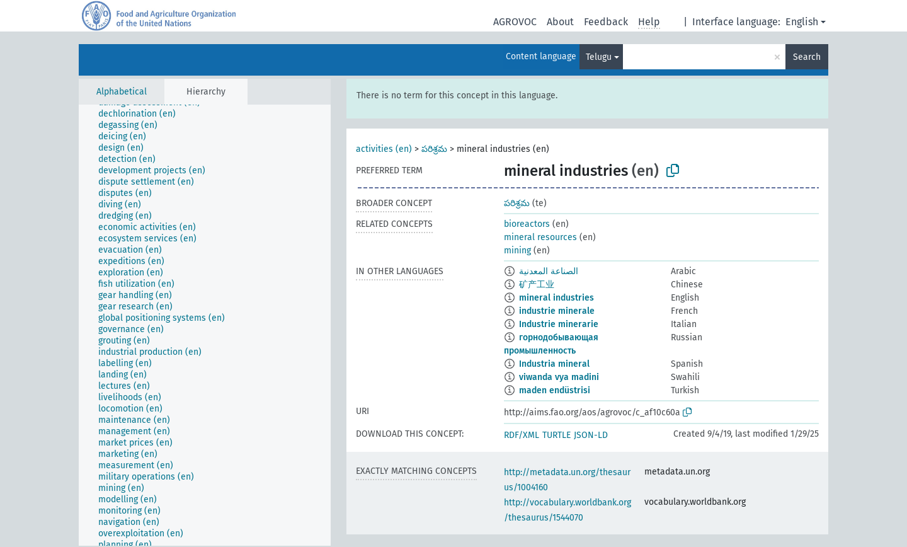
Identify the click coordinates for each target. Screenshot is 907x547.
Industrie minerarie (558, 324)
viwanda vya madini (559, 377)
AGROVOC (515, 22)
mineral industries (556, 297)
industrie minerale (557, 311)
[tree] (205, 325)
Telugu (599, 57)
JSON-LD (591, 435)
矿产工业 (536, 284)
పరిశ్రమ (434, 149)
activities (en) (384, 149)
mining (517, 250)
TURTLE (556, 435)
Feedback (606, 22)
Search (807, 57)
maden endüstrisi (554, 390)
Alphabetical (121, 91)
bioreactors (527, 224)
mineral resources (540, 237)
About (560, 22)
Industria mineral (554, 364)
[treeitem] (142, 114)
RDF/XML (521, 435)
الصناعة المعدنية (548, 271)
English (801, 22)
